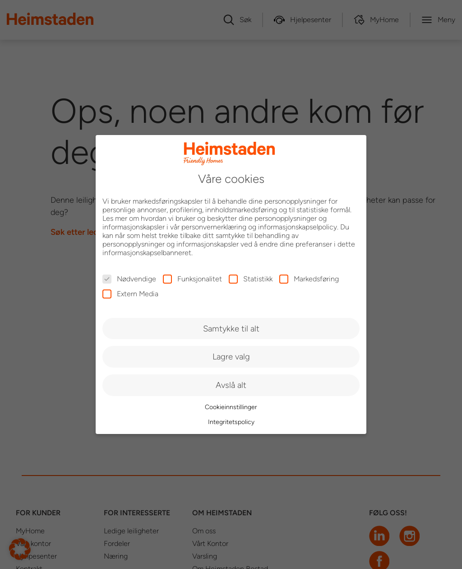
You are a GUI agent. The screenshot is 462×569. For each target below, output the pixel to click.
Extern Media (130, 293)
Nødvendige (129, 279)
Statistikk (251, 279)
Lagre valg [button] (231, 356)
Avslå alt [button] (231, 385)
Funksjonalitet (192, 279)
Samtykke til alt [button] (231, 328)
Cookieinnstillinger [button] (231, 407)
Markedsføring (309, 279)
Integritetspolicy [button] (231, 422)
